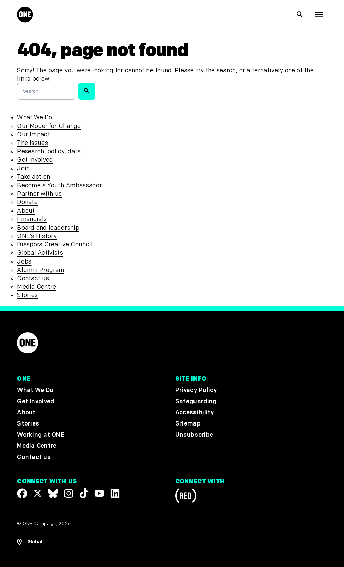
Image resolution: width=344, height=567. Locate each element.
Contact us (33, 278)
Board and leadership (48, 227)
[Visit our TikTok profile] (84, 493)
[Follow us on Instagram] (68, 493)
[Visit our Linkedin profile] (115, 493)
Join (23, 168)
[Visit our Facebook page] (22, 493)
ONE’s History (37, 236)
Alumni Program (40, 270)
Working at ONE (40, 434)
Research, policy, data (49, 151)
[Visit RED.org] (185, 496)
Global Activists (40, 252)
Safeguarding (196, 401)
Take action (33, 176)
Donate (27, 202)
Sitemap (188, 423)
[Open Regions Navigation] (29, 542)
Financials (32, 219)
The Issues (32, 143)
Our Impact (33, 134)
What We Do (34, 117)
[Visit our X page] (38, 493)
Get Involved (35, 159)
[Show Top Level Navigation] (319, 15)
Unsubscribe (194, 434)
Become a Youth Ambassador (59, 185)
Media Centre (36, 286)
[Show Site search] (300, 14)
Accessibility (194, 412)
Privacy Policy (196, 390)
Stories (27, 295)
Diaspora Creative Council (55, 244)
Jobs (24, 261)
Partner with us (39, 193)
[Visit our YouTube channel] (99, 493)
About (26, 210)
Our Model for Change (49, 126)
